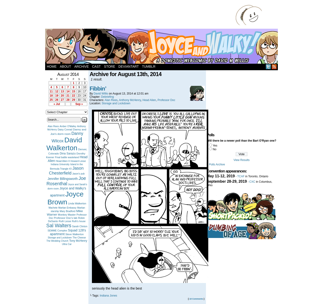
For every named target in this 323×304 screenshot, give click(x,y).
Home (52, 66)
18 (51, 95)
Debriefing (107, 96)
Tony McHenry (78, 240)
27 (62, 99)
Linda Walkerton (77, 203)
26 (56, 99)
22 (73, 95)
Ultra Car (67, 244)
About (65, 66)
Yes (215, 145)
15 (73, 91)
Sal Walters (58, 225)
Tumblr (148, 66)
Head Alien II (63, 161)
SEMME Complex (57, 230)
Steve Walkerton (74, 234)
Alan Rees (53, 126)
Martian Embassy (67, 207)
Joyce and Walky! (162, 47)
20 (62, 95)
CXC (252, 181)
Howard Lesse (78, 161)
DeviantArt (128, 66)
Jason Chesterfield (66, 170)
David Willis (101, 93)
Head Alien (149, 100)
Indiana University (60, 164)
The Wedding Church (57, 241)
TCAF (240, 176)
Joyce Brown (65, 198)
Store (109, 66)
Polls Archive (217, 164)
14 (67, 91)
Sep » (79, 104)
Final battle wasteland (67, 157)
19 (56, 95)
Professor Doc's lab (65, 217)
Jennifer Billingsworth (63, 179)
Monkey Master (67, 214)
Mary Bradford (68, 211)
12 (56, 91)
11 (51, 91)
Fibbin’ (98, 88)
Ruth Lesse (65, 221)
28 (67, 99)
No (214, 149)
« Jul (57, 104)
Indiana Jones (108, 295)
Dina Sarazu (68, 153)
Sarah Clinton (79, 226)
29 (73, 99)
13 (62, 91)
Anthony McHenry (130, 100)
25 (51, 99)
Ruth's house (79, 221)
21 (67, 95)
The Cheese (79, 237)
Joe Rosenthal (66, 181)
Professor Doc (166, 100)
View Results (241, 160)
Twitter (268, 67)
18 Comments (196, 299)
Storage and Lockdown (60, 237)
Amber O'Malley (68, 126)
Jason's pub (78, 173)
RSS (274, 67)
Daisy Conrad (65, 129)
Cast (96, 66)
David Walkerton (64, 144)
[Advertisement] (141, 15)
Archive (81, 66)
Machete (53, 207)
